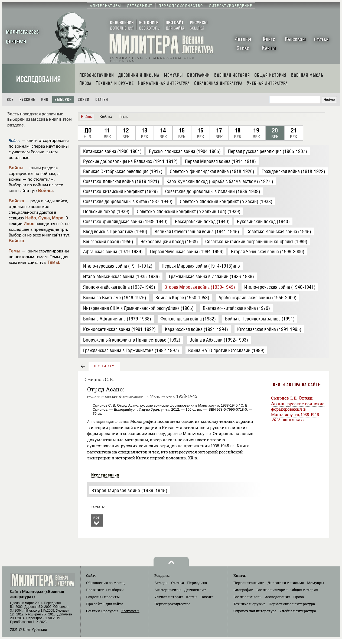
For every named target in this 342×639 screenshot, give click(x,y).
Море (57, 218)
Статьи (101, 99)
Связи (83, 99)
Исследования (38, 79)
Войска (16, 201)
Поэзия (206, 596)
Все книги (105, 589)
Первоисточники (249, 582)
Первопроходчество (172, 603)
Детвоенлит (195, 589)
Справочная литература (254, 610)
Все (10, 99)
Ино (44, 99)
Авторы (161, 582)
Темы (14, 251)
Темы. (53, 262)
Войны (16, 168)
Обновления (105, 582)
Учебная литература (297, 610)
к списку (104, 366)
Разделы (103, 596)
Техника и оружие (249, 603)
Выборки (63, 99)
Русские (27, 99)
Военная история (272, 589)
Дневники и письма (286, 582)
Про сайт (104, 603)
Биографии (243, 589)
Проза (298, 596)
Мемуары (315, 582)
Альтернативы (167, 589)
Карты (191, 596)
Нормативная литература (292, 603)
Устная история (168, 596)
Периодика (197, 582)
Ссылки (102, 610)
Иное (29, 223)
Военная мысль (247, 596)
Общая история (304, 589)
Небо (30, 218)
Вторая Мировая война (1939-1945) (129, 490)
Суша (44, 218)
